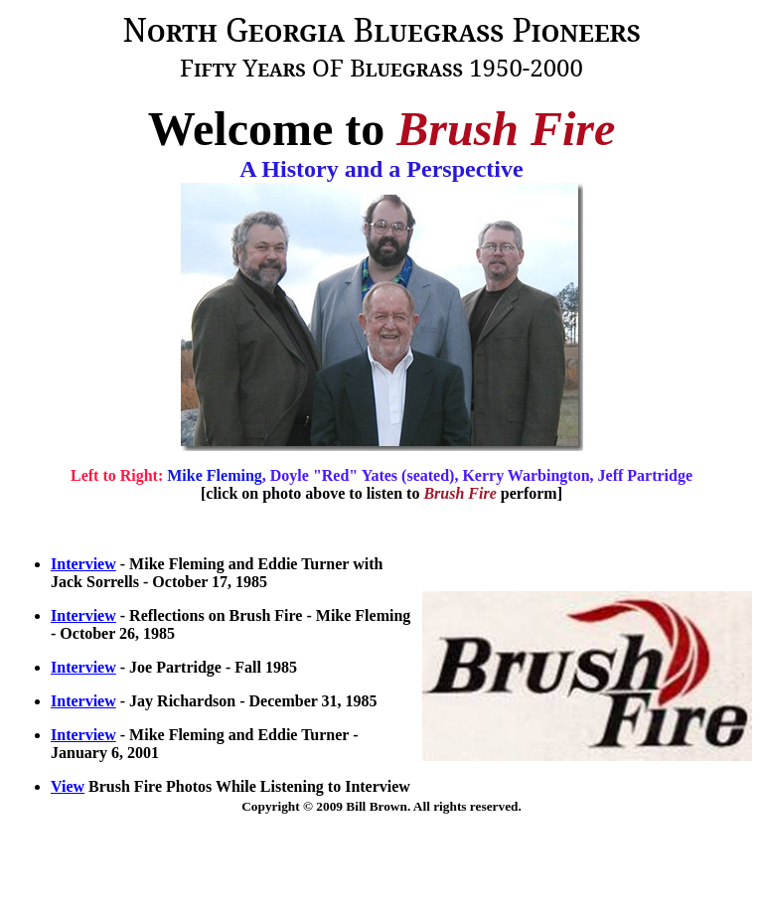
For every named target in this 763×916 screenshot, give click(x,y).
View (67, 786)
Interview (83, 563)
